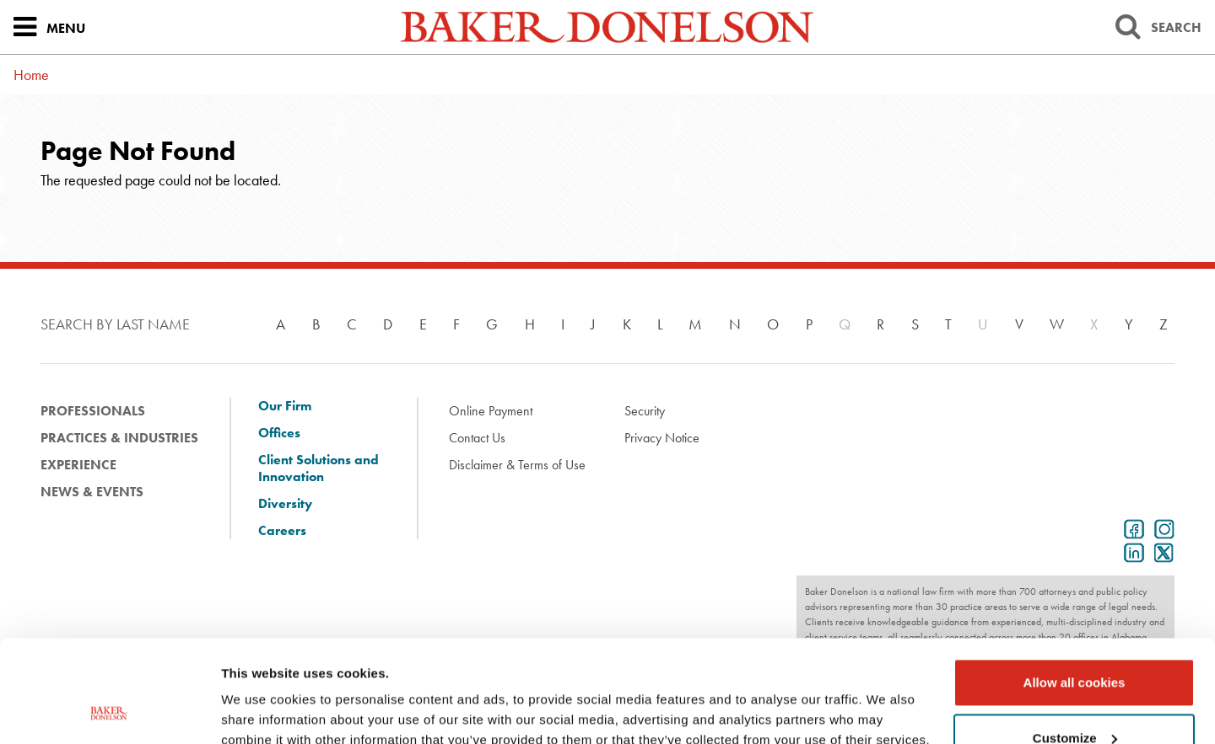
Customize (1075, 641)
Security (644, 411)
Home (31, 74)
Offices (279, 433)
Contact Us (477, 438)
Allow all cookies (1074, 587)
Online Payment (490, 411)
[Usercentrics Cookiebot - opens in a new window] (109, 711)
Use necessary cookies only (1074, 697)
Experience (78, 465)
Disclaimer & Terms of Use (517, 465)
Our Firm (284, 406)
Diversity (285, 503)
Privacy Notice (661, 438)
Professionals (92, 411)
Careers (282, 530)
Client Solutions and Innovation (318, 468)
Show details (260, 711)
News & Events (91, 491)
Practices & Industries (119, 438)
